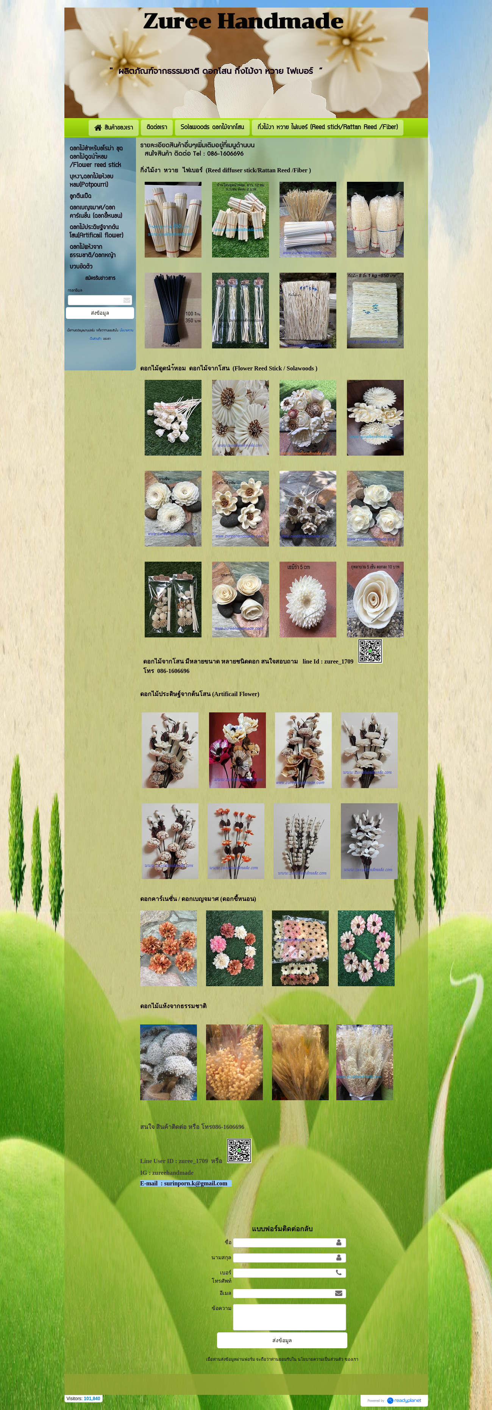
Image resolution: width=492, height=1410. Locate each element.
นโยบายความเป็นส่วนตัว (320, 1359)
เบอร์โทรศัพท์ (221, 1276)
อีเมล (225, 1293)
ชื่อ (228, 1242)
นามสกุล (221, 1257)
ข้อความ (221, 1308)
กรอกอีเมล (75, 291)
